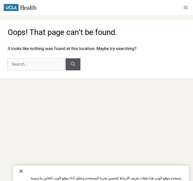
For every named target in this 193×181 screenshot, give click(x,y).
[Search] (73, 64)
